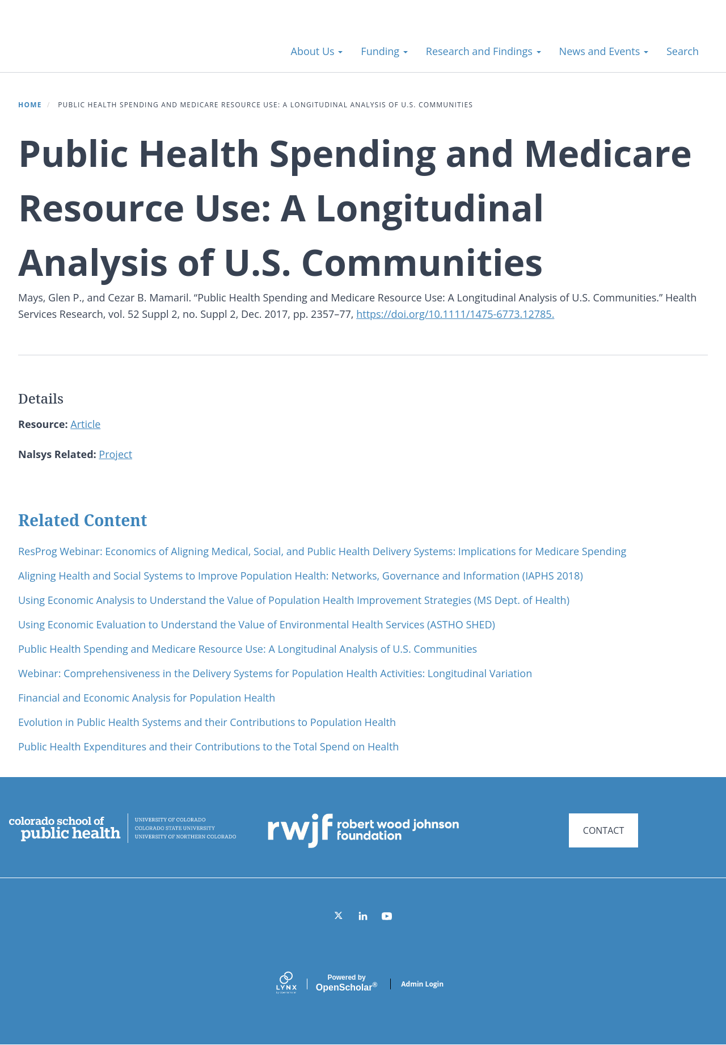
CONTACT (603, 830)
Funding (384, 51)
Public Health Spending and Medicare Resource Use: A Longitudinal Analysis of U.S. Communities (247, 649)
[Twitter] (339, 916)
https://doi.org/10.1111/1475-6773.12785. (455, 314)
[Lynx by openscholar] (296, 984)
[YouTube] (387, 916)
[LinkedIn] (363, 916)
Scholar (346, 983)
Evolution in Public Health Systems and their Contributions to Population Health (207, 722)
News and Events (603, 51)
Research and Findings (483, 51)
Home (30, 105)
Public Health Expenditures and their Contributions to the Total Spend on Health (208, 746)
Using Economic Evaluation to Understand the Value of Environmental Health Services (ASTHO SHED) (256, 624)
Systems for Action (110, 45)
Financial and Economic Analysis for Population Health (146, 697)
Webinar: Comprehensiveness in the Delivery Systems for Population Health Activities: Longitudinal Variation (275, 673)
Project (115, 454)
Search (682, 51)
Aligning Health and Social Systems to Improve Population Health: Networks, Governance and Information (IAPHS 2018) (300, 575)
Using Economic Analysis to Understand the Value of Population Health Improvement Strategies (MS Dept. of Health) (293, 600)
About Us (317, 51)
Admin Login (422, 984)
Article (85, 424)
